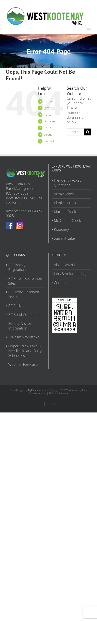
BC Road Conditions (24, 314)
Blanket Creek (65, 203)
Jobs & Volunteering (70, 273)
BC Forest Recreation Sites (25, 281)
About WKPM (64, 265)
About (48, 134)
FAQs (47, 128)
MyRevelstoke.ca (37, 390)
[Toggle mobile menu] (89, 28)
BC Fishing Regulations (17, 267)
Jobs (47, 108)
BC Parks (15, 305)
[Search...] (75, 132)
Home (48, 101)
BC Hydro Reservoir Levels (23, 294)
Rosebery (61, 229)
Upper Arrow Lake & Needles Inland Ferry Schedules (25, 351)
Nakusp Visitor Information (19, 326)
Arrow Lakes (64, 194)
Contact (49, 141)
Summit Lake (64, 238)
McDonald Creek (67, 220)
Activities (49, 121)
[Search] (87, 132)
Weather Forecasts (23, 364)
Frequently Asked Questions (68, 182)
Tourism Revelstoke (23, 337)
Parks (47, 114)
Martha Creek (65, 212)
